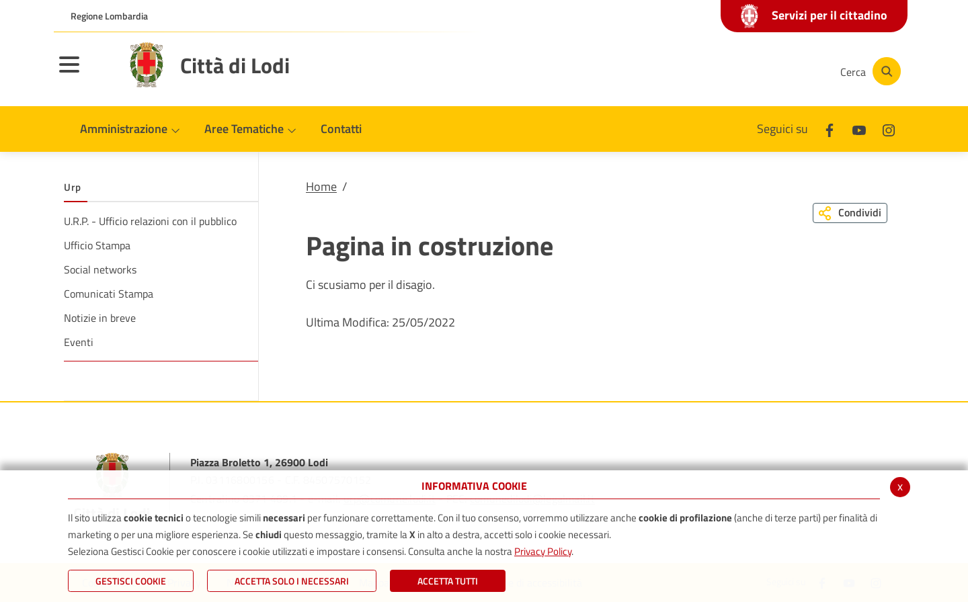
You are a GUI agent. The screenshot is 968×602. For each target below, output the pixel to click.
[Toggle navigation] (86, 73)
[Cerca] (868, 71)
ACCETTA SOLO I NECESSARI (292, 581)
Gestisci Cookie (130, 581)
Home (321, 186)
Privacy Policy (542, 551)
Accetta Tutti (447, 581)
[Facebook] (695, 71)
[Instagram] (775, 71)
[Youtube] (735, 71)
